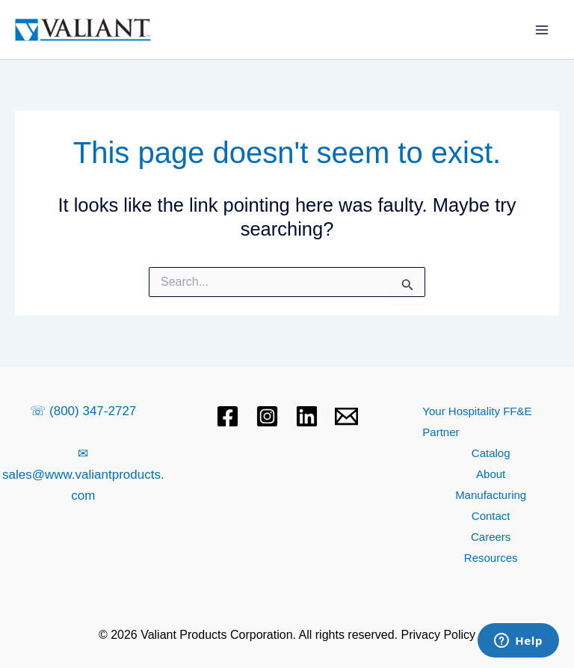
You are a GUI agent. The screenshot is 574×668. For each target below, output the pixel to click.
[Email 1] (346, 416)
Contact (491, 515)
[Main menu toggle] (542, 30)
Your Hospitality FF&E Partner (476, 421)
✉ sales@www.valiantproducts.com (83, 475)
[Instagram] (267, 416)
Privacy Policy (438, 634)
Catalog (491, 453)
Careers (490, 536)
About (490, 474)
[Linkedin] (306, 416)
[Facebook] (227, 416)
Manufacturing (490, 494)
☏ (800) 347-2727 (83, 411)
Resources (491, 557)
